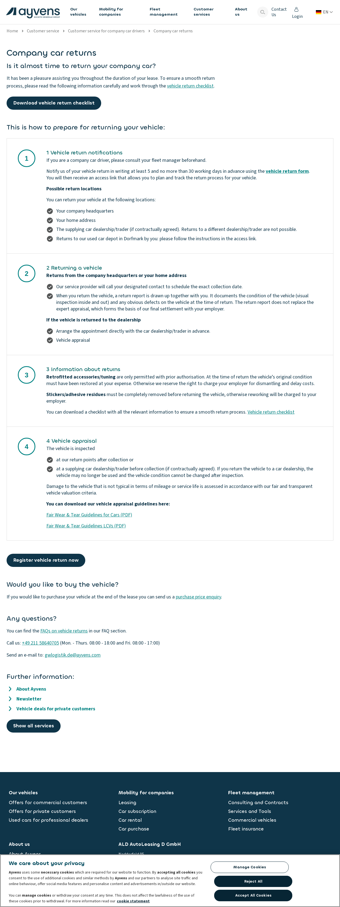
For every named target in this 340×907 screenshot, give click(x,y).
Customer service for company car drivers (106, 31)
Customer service (43, 31)
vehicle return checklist (190, 86)
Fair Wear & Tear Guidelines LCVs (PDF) (86, 525)
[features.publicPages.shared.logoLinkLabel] (33, 12)
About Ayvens (31, 689)
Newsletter (28, 699)
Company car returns (173, 31)
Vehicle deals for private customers (55, 708)
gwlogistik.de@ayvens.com (73, 655)
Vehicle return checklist (271, 412)
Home (12, 31)
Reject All (253, 882)
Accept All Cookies (253, 897)
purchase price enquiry (198, 597)
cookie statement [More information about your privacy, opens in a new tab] (133, 902)
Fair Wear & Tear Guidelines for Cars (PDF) (89, 515)
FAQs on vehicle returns (64, 631)
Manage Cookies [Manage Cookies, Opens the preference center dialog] (249, 868)
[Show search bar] (262, 12)
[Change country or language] (324, 12)
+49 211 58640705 (40, 643)
